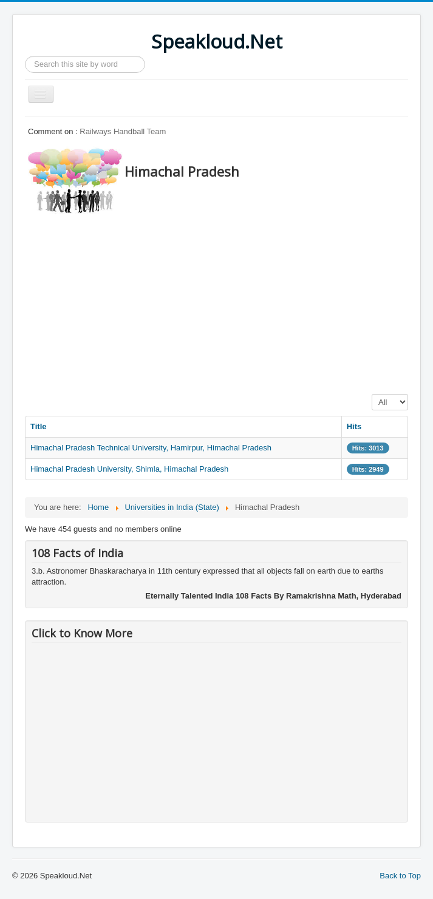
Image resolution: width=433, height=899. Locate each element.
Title (38, 426)
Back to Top (400, 875)
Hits (354, 426)
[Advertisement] (229, 300)
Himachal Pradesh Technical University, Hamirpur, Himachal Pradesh (150, 447)
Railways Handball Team (123, 131)
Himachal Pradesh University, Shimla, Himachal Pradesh (129, 468)
